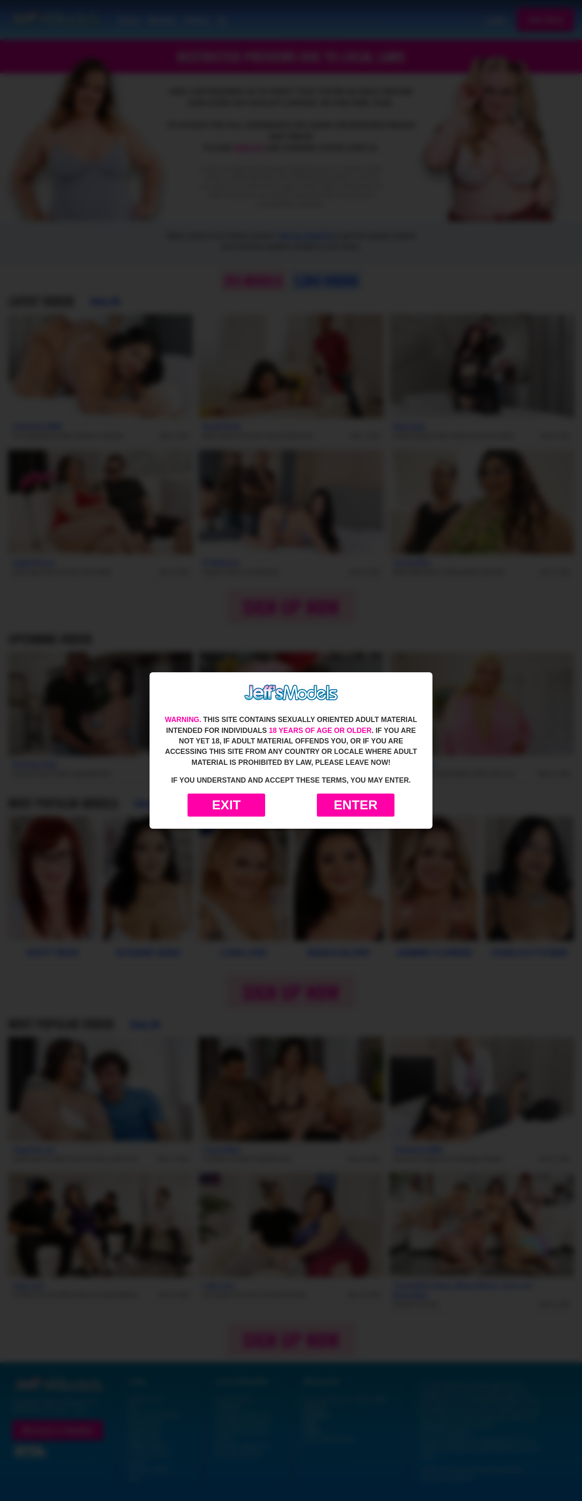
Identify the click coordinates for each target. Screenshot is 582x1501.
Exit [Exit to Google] (226, 805)
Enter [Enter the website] (355, 805)
